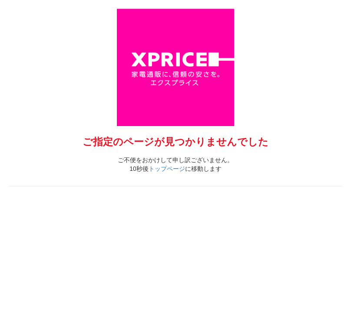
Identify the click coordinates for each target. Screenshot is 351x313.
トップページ (167, 168)
